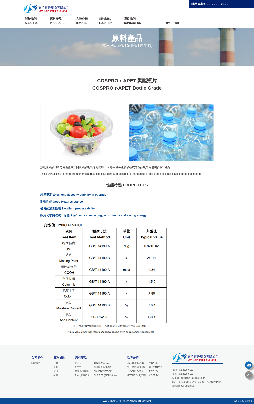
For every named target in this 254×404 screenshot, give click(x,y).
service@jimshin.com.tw (193, 378)
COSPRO (154, 375)
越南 (55, 375)
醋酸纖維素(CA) (102, 363)
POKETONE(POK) (103, 371)
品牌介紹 (82, 21)
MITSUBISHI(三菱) (136, 375)
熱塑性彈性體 (82, 371)
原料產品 (57, 21)
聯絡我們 (132, 21)
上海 (55, 367)
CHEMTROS (155, 367)
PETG (78, 363)
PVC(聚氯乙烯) (82, 375)
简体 (176, 23)
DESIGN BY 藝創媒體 (243, 401)
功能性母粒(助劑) (102, 367)
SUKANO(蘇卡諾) (136, 367)
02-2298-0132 (186, 369)
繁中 (168, 23)
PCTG (78, 367)
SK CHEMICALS (135, 363)
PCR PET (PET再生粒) (105, 375)
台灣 (55, 363)
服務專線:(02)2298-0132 (210, 4)
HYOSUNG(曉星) (135, 371)
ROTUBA (154, 371)
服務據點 (105, 21)
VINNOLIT (154, 363)
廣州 (55, 371)
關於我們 (32, 21)
